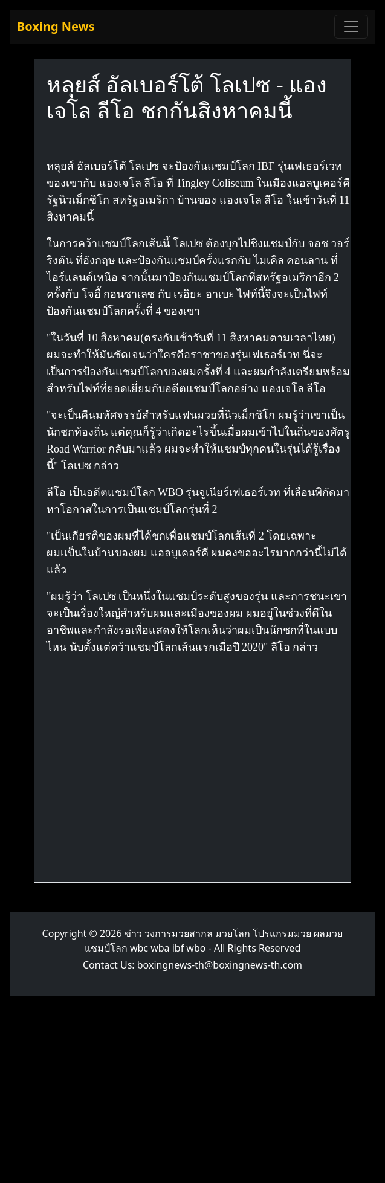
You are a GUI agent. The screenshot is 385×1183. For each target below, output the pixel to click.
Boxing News (56, 26)
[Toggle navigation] (351, 27)
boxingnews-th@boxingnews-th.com (219, 965)
